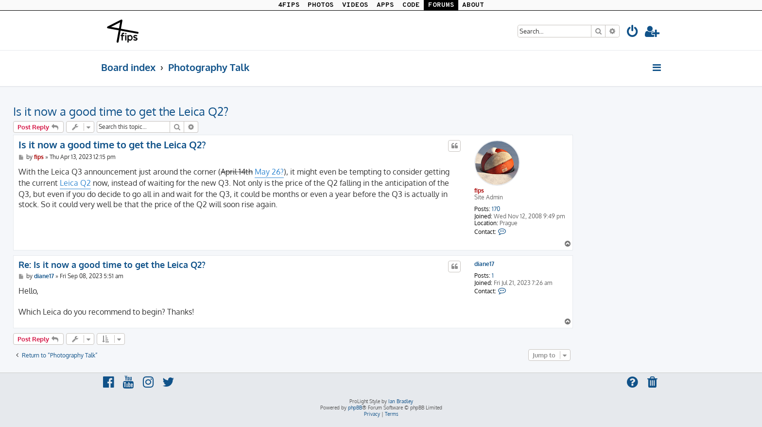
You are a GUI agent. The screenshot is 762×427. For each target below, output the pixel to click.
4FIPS (289, 5)
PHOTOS (321, 5)
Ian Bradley (400, 401)
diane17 (484, 264)
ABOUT (473, 5)
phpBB (355, 407)
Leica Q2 (75, 183)
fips (479, 190)
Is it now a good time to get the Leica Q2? (120, 111)
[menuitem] (632, 32)
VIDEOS (355, 5)
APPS (385, 5)
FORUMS (441, 5)
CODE (411, 5)
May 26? (269, 172)
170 (496, 209)
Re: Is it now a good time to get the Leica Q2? (112, 264)
